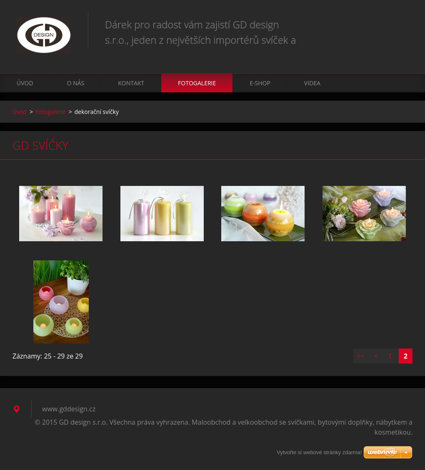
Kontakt (131, 83)
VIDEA (312, 83)
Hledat (403, 24)
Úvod (25, 83)
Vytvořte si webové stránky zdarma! (319, 452)
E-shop (260, 83)
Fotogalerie (197, 83)
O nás (76, 83)
